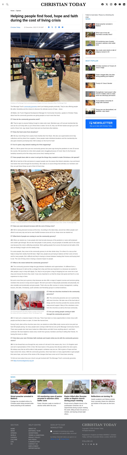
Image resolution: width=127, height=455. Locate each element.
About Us (32, 428)
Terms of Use (54, 439)
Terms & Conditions (36, 435)
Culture (14, 439)
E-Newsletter (34, 441)
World (13, 435)
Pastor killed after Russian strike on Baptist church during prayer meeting (75, 398)
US (12, 444)
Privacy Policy (34, 437)
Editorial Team (34, 431)
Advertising (33, 433)
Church (14, 437)
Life (12, 441)
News (13, 431)
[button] (3, 4)
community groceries (30, 106)
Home (12, 10)
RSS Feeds (32, 439)
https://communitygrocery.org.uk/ (23, 360)
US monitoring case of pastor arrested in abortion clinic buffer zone (49, 398)
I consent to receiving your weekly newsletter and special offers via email (64, 432)
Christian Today (15, 27)
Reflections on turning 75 (101, 396)
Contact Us (33, 444)
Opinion (18, 10)
